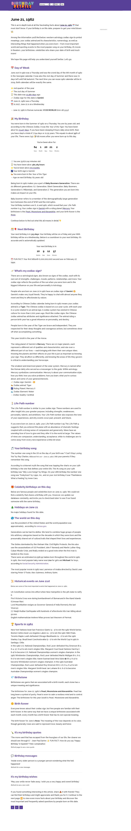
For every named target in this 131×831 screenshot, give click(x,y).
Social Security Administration (35, 563)
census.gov (41, 526)
